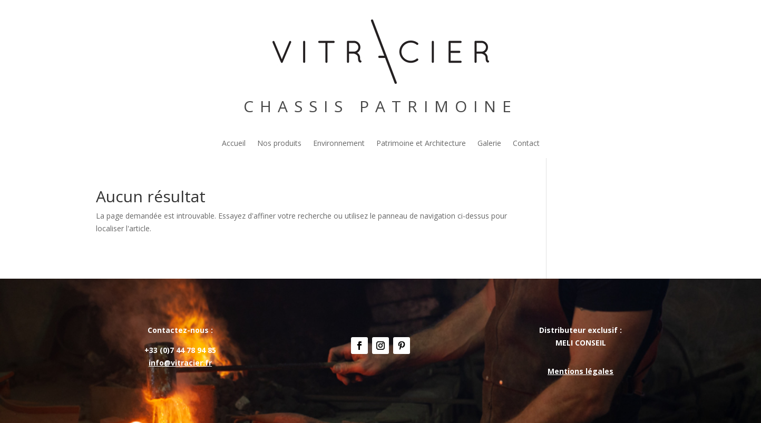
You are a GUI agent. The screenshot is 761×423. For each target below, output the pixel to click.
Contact (526, 144)
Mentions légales (580, 371)
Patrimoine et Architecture (421, 144)
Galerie (489, 144)
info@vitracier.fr (180, 363)
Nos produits (279, 144)
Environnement (339, 144)
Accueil (234, 144)
